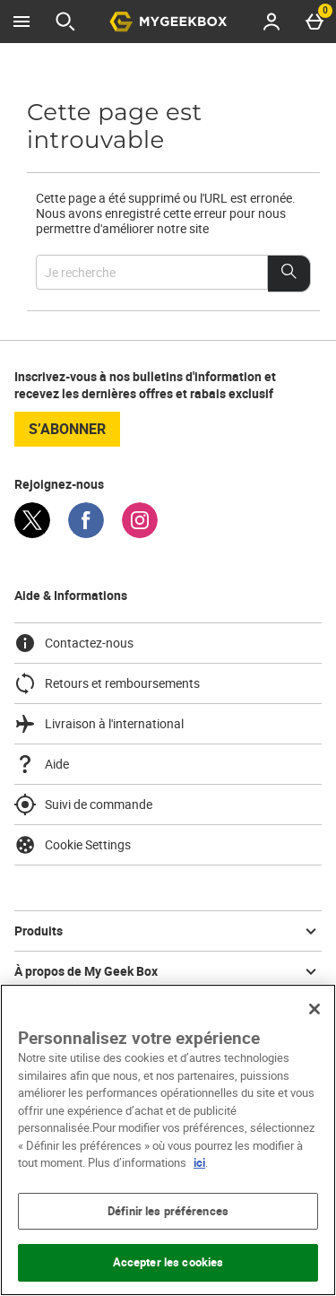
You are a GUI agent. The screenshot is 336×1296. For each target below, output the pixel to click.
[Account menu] (271, 21)
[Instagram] (140, 533)
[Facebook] (86, 533)
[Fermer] (314, 1009)
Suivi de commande (83, 804)
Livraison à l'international (99, 724)
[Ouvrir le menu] (21, 21)
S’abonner (67, 429)
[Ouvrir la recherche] (65, 21)
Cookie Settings (72, 845)
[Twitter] (32, 533)
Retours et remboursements (107, 683)
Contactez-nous (74, 643)
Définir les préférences (168, 1211)
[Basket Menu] (314, 21)
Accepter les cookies (168, 1262)
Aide (41, 764)
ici (199, 1162)
